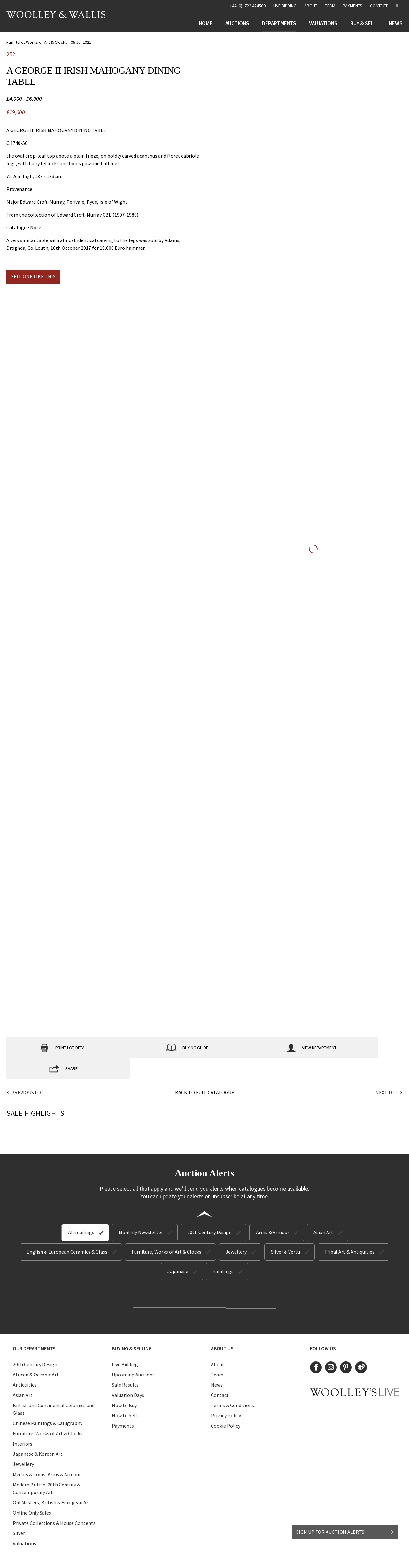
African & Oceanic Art (36, 1353)
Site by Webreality (260, 1549)
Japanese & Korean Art (38, 1432)
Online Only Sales (32, 1491)
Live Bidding (125, 1342)
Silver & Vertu (285, 1231)
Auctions (237, 23)
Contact (379, 6)
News (396, 23)
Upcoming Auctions (133, 1353)
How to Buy (124, 1383)
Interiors (22, 1422)
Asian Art (323, 1211)
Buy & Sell (363, 23)
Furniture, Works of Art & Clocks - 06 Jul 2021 (48, 42)
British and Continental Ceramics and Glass (54, 1387)
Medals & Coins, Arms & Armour (47, 1452)
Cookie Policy (225, 1404)
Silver (19, 1511)
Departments (279, 23)
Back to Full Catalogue (204, 1071)
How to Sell (124, 1394)
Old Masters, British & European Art (51, 1480)
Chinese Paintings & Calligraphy (47, 1401)
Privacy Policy (226, 1394)
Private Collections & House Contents (54, 1501)
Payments (352, 6)
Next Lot (386, 1071)
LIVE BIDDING (285, 6)
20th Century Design (209, 1211)
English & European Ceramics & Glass (67, 1231)
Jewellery (236, 1231)
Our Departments (34, 1326)
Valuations (323, 23)
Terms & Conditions (232, 1383)
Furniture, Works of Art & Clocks (166, 1231)
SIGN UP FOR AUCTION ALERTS (345, 1527)
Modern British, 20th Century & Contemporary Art (46, 1467)
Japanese (177, 1250)
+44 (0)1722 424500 (248, 6)
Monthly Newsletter (141, 1211)
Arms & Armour (272, 1211)
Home (205, 23)
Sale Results (125, 1363)
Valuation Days (128, 1373)
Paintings (223, 1250)
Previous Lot (27, 1071)
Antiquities (25, 1363)
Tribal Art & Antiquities (349, 1231)
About (310, 6)
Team (330, 6)
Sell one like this (33, 276)
